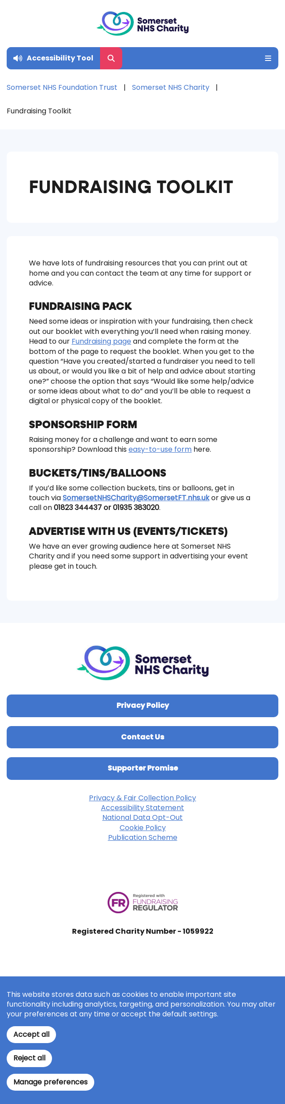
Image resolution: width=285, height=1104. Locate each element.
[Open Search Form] (111, 58)
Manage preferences (50, 1082)
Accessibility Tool (60, 58)
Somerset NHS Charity (170, 87)
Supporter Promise (143, 768)
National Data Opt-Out (142, 817)
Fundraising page (101, 341)
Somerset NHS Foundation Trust (62, 87)
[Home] (142, 23)
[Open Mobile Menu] (265, 58)
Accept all (31, 1034)
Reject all (29, 1058)
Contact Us (142, 737)
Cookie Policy (143, 828)
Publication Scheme (142, 837)
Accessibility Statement (142, 808)
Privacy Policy (142, 705)
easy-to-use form (160, 449)
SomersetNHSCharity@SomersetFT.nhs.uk (136, 498)
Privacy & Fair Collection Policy (142, 798)
